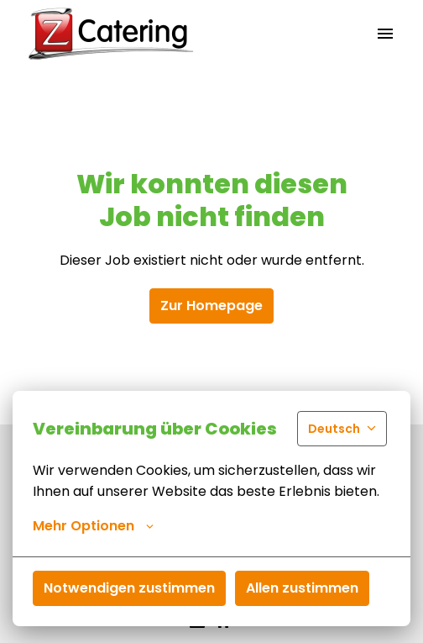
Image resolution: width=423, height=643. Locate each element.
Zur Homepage (211, 305)
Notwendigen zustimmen (129, 588)
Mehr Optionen (93, 526)
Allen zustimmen (302, 588)
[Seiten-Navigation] (385, 33)
